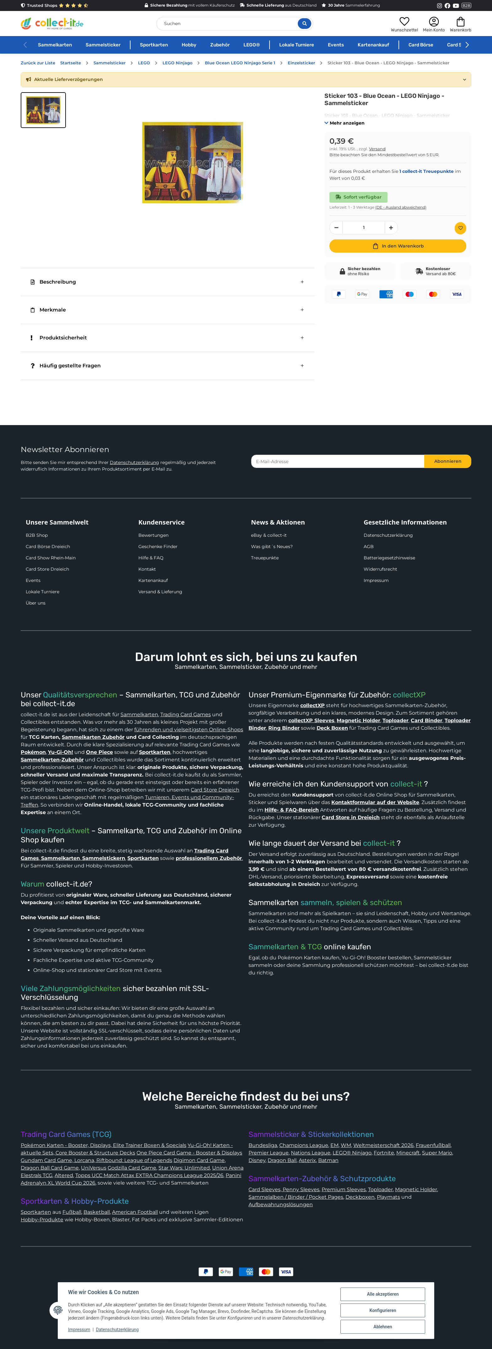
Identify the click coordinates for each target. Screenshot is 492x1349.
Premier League (269, 1153)
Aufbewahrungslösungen (281, 1205)
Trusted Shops (54, 5)
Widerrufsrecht (380, 569)
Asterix (307, 1160)
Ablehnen (382, 1326)
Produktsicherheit (59, 338)
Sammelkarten (55, 45)
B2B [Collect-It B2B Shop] (466, 5)
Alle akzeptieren (382, 1294)
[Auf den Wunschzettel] (460, 228)
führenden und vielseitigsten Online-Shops (188, 730)
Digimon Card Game (199, 1160)
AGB (369, 546)
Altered (64, 1175)
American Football (135, 1212)
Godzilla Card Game (132, 1168)
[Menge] (364, 227)
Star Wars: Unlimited (184, 1168)
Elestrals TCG (36, 1175)
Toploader (380, 1189)
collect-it (406, 784)
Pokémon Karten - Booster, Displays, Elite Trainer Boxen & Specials (103, 1145)
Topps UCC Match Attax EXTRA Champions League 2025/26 (149, 1175)
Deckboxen (360, 1197)
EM (334, 1145)
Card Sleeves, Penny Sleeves (284, 1189)
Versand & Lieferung (160, 592)
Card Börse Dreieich (48, 546)
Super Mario (437, 1153)
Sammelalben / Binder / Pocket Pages (296, 1197)
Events (336, 45)
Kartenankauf (373, 45)
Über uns (35, 603)
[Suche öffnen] (304, 23)
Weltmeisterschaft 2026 (383, 1145)
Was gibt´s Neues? (272, 546)
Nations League (310, 1153)
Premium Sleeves (344, 1189)
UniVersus (93, 1168)
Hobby (189, 45)
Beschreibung (53, 282)
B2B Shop (37, 535)
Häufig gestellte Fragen (66, 366)
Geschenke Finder (158, 546)
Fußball (71, 1212)
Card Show (459, 45)
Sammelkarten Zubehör (93, 737)
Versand (377, 149)
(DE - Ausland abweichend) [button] (400, 207)
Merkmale (48, 310)
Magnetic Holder (416, 1189)
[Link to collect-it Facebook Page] (447, 5)
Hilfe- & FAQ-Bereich (292, 810)
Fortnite (384, 1153)
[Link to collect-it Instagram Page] (439, 5)
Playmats (388, 1197)
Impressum (376, 580)
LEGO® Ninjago (352, 1153)
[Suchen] (234, 23)
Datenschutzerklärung (134, 462)
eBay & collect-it (269, 535)
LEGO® (251, 45)
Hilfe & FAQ (150, 558)
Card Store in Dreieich (351, 817)
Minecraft (408, 1153)
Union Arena (227, 1168)
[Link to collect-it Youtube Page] (456, 5)
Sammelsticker (103, 45)
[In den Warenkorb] (397, 246)
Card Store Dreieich (47, 569)
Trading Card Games (185, 714)
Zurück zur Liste (38, 63)
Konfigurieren (382, 1310)
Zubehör (220, 45)
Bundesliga (263, 1145)
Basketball (96, 1212)
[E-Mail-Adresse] (338, 461)
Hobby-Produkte (42, 1220)
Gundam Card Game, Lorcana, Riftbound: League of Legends (96, 1160)
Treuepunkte (265, 558)
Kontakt (147, 569)
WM (346, 1145)
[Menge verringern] (336, 227)
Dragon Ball (282, 1160)
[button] (404, 23)
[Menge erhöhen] (391, 227)
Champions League (303, 1145)
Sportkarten (154, 45)
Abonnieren (448, 461)
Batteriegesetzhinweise (389, 558)
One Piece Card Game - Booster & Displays (189, 1153)
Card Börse (421, 45)
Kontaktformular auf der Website (375, 802)
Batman (328, 1160)
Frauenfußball (433, 1145)
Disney (257, 1160)
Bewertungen (153, 535)
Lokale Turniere (296, 45)
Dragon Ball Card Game (50, 1168)
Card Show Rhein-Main (51, 558)
